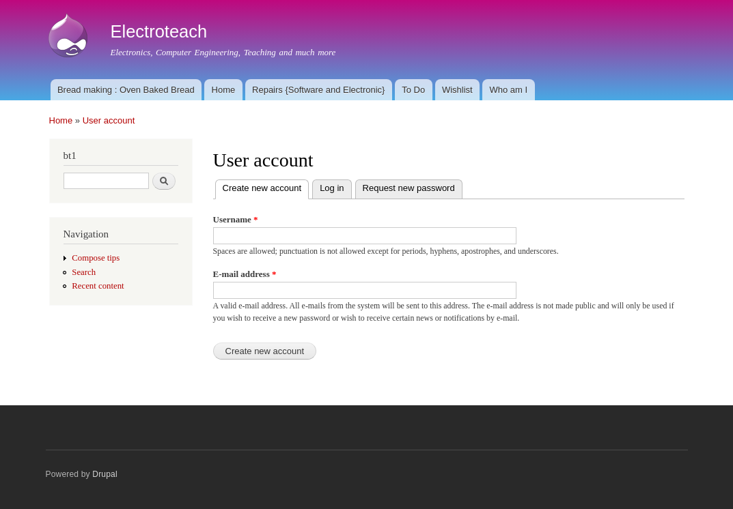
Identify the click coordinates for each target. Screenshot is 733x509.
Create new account (266, 186)
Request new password (409, 188)
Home (224, 90)
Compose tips (96, 258)
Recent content (98, 286)
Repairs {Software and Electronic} (318, 90)
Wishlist (457, 90)
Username (235, 219)
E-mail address (245, 274)
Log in (332, 188)
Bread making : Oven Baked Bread (126, 90)
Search (84, 272)
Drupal (104, 474)
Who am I (509, 90)
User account (109, 120)
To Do (413, 90)
